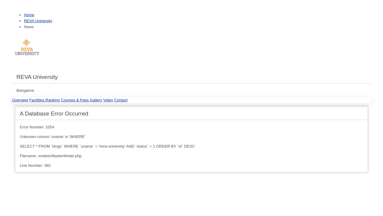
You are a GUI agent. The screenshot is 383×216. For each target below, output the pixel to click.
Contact (121, 100)
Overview (20, 100)
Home (29, 15)
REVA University (38, 21)
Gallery (96, 100)
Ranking (52, 100)
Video (108, 100)
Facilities (37, 100)
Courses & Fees (75, 100)
